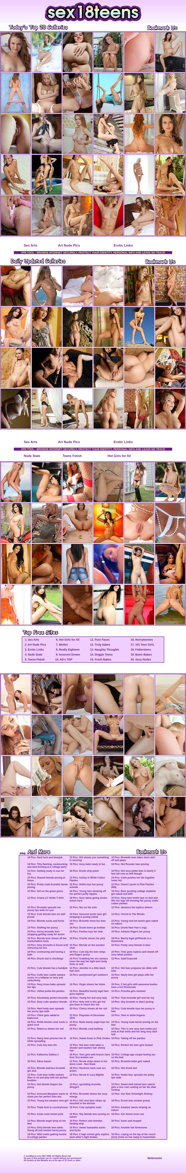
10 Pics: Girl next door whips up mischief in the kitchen (87, 1102)
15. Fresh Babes (100, 659)
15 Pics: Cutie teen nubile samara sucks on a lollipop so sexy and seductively (46, 977)
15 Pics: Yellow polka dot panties (46, 991)
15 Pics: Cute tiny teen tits (42, 1045)
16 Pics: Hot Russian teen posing (130, 864)
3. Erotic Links (34, 649)
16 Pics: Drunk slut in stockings (45, 958)
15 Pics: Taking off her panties (128, 1038)
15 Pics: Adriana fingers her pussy (130, 931)
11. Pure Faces (99, 639)
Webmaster (154, 1158)
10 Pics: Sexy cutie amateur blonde (47, 1001)
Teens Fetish (72, 456)
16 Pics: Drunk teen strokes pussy (130, 1100)
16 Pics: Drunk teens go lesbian (87, 927)
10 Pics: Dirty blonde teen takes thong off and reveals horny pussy (46, 1129)
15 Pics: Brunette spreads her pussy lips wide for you (44, 909)
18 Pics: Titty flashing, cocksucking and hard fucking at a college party (47, 865)
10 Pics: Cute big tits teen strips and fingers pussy (87, 953)
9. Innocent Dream (67, 654)
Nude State (32, 456)
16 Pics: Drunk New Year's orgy (129, 927)
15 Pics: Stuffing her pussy (42, 927)
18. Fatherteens (141, 649)
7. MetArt (61, 644)
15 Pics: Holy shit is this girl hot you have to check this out (87, 1003)
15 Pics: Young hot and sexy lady (88, 997)
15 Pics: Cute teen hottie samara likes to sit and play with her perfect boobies (47, 1077)
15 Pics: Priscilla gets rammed (128, 991)
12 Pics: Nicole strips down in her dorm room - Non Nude (88, 1062)
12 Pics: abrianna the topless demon (131, 907)
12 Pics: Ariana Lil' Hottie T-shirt (45, 898)
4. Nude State (33, 654)
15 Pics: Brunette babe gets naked (130, 1061)
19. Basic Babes (141, 654)
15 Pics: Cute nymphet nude (85, 1107)
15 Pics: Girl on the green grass (45, 891)
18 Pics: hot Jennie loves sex (127, 1114)
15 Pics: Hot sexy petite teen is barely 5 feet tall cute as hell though (133, 872)
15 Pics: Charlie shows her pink (87, 938)
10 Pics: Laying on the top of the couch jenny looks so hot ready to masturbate (133, 1135)
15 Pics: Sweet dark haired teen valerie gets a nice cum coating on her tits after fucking (133, 1087)
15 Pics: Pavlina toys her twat (86, 931)
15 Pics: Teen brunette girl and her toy (132, 997)
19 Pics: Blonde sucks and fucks (45, 921)
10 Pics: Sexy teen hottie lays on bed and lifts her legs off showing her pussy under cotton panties (134, 901)
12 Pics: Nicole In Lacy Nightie (86, 1074)
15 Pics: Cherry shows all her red (88, 1008)
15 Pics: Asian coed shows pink (45, 1114)
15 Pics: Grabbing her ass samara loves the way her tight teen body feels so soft (88, 961)
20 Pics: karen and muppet (126, 1120)
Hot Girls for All (119, 456)
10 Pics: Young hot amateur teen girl (47, 1100)
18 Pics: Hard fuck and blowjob (44, 857)
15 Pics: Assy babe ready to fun (87, 864)
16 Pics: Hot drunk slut (124, 1068)
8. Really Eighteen (67, 649)
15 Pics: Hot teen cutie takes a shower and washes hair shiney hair (87, 1048)
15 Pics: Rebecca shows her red (45, 1028)
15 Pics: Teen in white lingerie (128, 1015)
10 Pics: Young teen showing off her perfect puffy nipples (87, 892)
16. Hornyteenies (142, 639)
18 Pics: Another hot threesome (129, 1127)
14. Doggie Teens (101, 654)
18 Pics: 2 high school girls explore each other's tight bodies (89, 1135)
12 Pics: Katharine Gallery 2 (43, 1054)
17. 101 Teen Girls (142, 644)
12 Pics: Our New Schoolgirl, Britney (131, 1093)
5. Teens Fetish (34, 659)
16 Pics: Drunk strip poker (84, 871)
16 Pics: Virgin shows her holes (87, 984)
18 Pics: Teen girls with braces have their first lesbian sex (89, 1056)
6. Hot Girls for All (67, 639)
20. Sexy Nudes (141, 659)
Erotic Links (123, 245)
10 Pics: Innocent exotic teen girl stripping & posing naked (87, 915)
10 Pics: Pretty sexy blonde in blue (130, 945)
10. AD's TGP (63, 659)
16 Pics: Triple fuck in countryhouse (47, 1107)
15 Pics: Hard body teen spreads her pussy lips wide (45, 1010)
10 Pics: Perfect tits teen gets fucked (132, 1045)
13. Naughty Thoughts (104, 649)
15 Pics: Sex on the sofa (83, 907)
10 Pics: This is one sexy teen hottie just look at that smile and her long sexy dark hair (134, 1031)
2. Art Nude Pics (35, 644)
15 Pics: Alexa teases (39, 1061)
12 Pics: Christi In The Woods (127, 914)
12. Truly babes (100, 644)
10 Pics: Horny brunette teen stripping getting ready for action (46, 933)
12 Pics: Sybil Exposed (124, 958)
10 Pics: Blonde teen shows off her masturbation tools (47, 940)
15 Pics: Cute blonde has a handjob (47, 968)
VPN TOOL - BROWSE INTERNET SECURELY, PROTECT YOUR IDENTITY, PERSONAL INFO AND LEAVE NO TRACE (93, 252)
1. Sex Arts (31, 639)
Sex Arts (30, 245)
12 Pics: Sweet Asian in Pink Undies (89, 1038)
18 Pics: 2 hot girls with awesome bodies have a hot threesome (134, 986)
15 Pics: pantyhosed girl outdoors (88, 974)
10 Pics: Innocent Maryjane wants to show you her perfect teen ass (47, 1095)
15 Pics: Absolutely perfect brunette (47, 997)
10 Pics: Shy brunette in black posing (132, 1001)
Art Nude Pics (69, 245)
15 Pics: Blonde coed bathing (85, 1028)
